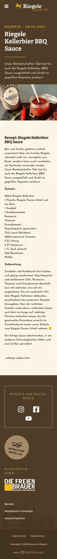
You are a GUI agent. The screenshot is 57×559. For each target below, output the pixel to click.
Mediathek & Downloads (19, 511)
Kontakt (9, 504)
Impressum (19, 536)
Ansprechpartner (15, 518)
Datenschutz (37, 536)
